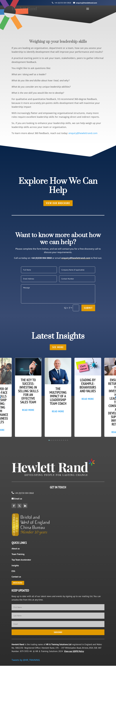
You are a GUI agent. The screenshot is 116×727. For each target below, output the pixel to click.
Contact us (16, 576)
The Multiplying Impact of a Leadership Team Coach (58, 396)
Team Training (18, 554)
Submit (88, 308)
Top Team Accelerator (21, 559)
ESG (13, 571)
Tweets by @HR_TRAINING (26, 659)
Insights (15, 565)
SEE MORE (58, 347)
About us (16, 548)
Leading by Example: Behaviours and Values (88, 385)
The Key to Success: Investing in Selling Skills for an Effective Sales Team (28, 391)
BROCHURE (17, 583)
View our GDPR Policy (74, 651)
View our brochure (58, 203)
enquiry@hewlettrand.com (86, 3)
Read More (28, 410)
